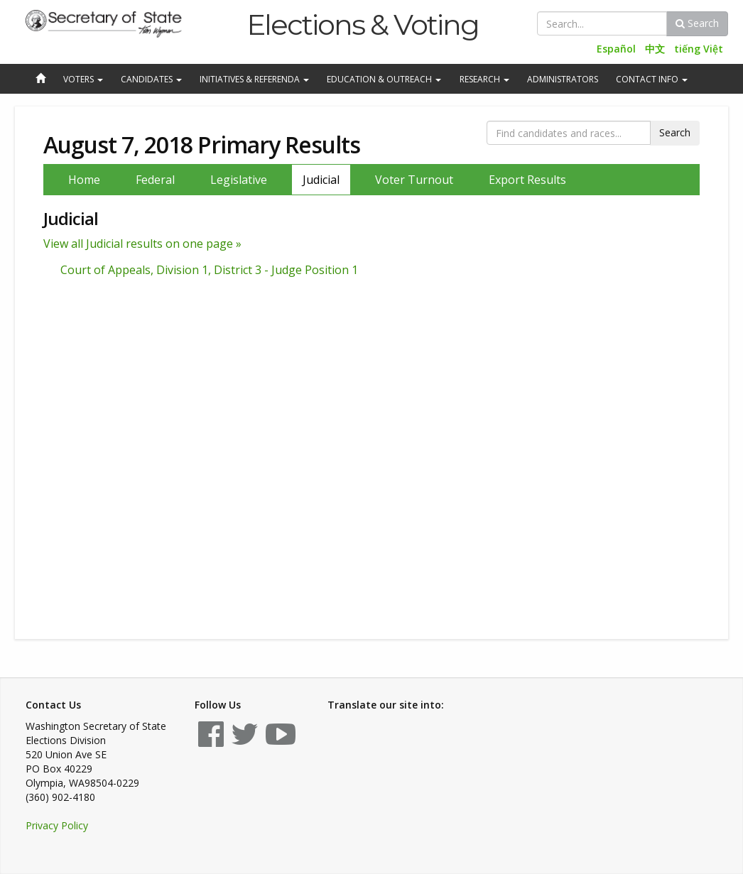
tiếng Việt (698, 48)
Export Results (527, 179)
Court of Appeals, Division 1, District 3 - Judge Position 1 (209, 270)
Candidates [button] (151, 79)
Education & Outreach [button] (384, 79)
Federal (155, 179)
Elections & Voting (362, 24)
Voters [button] (83, 79)
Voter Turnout (414, 179)
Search (697, 23)
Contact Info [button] (652, 79)
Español (616, 48)
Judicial (321, 179)
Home (84, 179)
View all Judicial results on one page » (142, 243)
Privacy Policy (57, 825)
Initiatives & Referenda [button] (254, 79)
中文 (655, 48)
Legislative (238, 179)
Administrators (562, 79)
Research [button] (484, 79)
